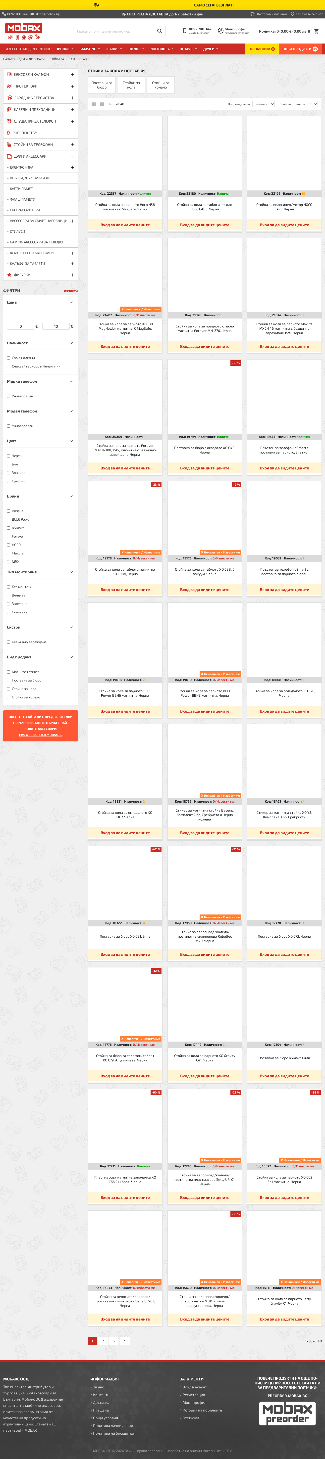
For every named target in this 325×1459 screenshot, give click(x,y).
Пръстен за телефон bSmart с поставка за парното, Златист (284, 450)
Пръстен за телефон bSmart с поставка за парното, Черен (284, 571)
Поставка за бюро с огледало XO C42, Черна (204, 450)
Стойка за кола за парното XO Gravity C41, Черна (204, 1057)
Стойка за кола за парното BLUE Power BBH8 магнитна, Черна (204, 693)
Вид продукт (19, 656)
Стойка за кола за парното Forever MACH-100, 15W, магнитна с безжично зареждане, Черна (125, 449)
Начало (9, 59)
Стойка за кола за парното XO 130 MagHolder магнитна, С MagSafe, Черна (125, 328)
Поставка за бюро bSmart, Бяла (284, 1058)
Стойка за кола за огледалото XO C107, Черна (125, 814)
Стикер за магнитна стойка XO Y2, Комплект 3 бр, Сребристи (284, 814)
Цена (12, 302)
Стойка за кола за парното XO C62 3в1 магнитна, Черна (284, 1179)
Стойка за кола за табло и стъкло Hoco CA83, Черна (204, 206)
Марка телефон (22, 381)
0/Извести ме (144, 315)
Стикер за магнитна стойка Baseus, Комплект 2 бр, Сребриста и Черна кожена (205, 814)
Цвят (11, 440)
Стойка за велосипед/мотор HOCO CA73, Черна (284, 206)
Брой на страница (292, 104)
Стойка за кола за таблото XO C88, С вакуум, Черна (204, 571)
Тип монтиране (22, 571)
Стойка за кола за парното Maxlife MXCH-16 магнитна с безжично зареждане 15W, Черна (284, 328)
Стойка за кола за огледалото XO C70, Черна (284, 693)
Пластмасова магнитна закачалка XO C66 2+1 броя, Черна (125, 1179)
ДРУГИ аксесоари (32, 59)
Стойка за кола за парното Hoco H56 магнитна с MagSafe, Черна (125, 206)
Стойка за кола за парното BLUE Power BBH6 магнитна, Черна (125, 693)
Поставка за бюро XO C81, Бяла (125, 936)
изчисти (71, 290)
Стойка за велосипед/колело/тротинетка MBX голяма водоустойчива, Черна (205, 1301)
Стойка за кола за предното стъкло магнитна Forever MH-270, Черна (205, 328)
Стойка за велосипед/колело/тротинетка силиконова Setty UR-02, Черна (125, 1301)
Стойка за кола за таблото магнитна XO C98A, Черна (125, 571)
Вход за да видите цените (125, 224)
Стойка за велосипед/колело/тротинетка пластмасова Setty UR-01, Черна (204, 1179)
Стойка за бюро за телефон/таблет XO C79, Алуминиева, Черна (125, 1057)
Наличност (17, 342)
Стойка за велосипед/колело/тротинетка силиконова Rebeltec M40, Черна (204, 936)
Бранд (13, 496)
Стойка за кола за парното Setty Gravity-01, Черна (284, 1301)
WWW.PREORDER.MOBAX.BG (40, 735)
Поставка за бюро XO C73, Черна (284, 936)
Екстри (13, 627)
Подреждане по (239, 104)
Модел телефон (22, 411)
